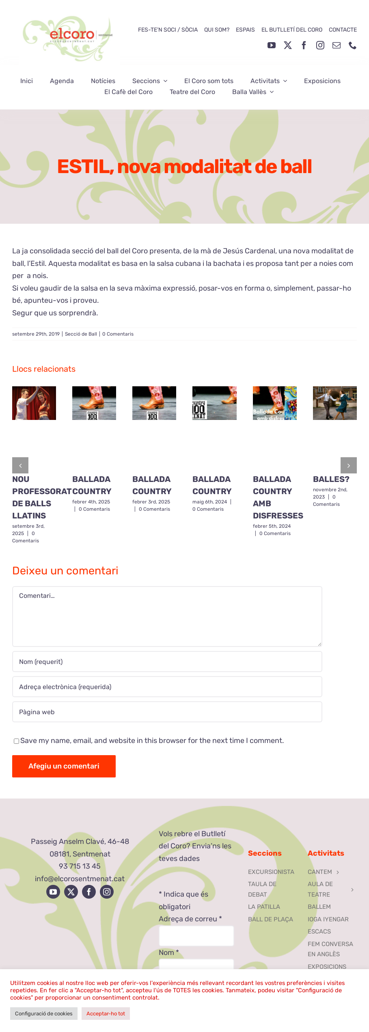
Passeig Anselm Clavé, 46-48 (80, 841)
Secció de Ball (81, 334)
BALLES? (331, 479)
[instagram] (320, 45)
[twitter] (288, 45)
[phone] (353, 45)
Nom (169, 952)
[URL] (167, 711)
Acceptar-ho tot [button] (105, 1014)
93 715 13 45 (80, 866)
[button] (20, 465)
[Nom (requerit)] (167, 661)
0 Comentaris (118, 334)
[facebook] (304, 45)
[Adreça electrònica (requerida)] (167, 686)
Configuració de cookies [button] (44, 1014)
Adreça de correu (190, 918)
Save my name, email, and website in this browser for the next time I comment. (152, 740)
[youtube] (272, 45)
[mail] (336, 45)
